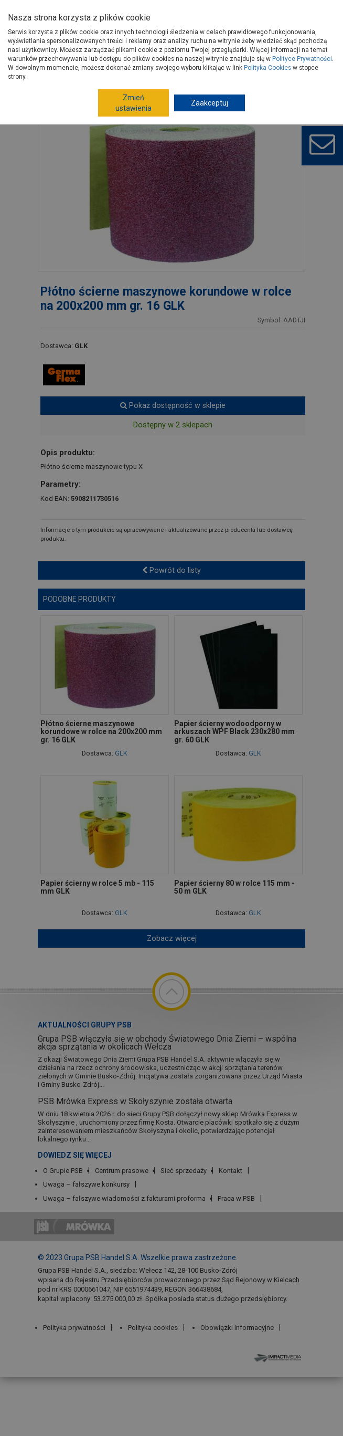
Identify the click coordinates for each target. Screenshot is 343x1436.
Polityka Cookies (267, 67)
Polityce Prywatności (302, 58)
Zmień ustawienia (133, 102)
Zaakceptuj (209, 103)
